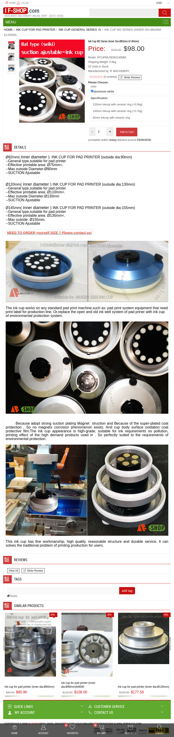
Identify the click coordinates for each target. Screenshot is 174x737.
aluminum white (104, 91)
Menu (10, 22)
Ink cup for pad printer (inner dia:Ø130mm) (143, 686)
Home (10, 3)
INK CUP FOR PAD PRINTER (35, 29)
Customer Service (106, 707)
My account (21, 712)
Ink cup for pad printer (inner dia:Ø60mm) (29, 686)
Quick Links (20, 707)
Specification (99, 98)
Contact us (100, 712)
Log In (22, 3)
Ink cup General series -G (80, 29)
